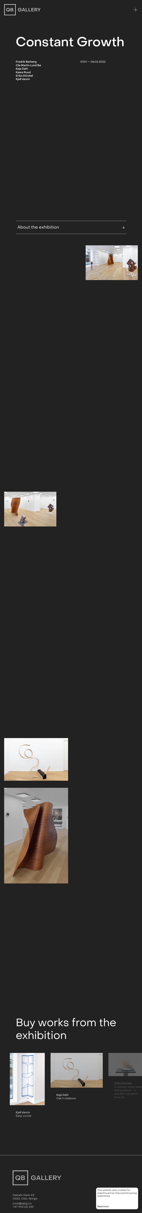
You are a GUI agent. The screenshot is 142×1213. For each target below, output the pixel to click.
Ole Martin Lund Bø (28, 65)
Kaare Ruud (23, 72)
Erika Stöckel (24, 76)
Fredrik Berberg (26, 62)
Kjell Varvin (23, 79)
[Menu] (135, 10)
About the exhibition (71, 190)
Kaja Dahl (22, 69)
